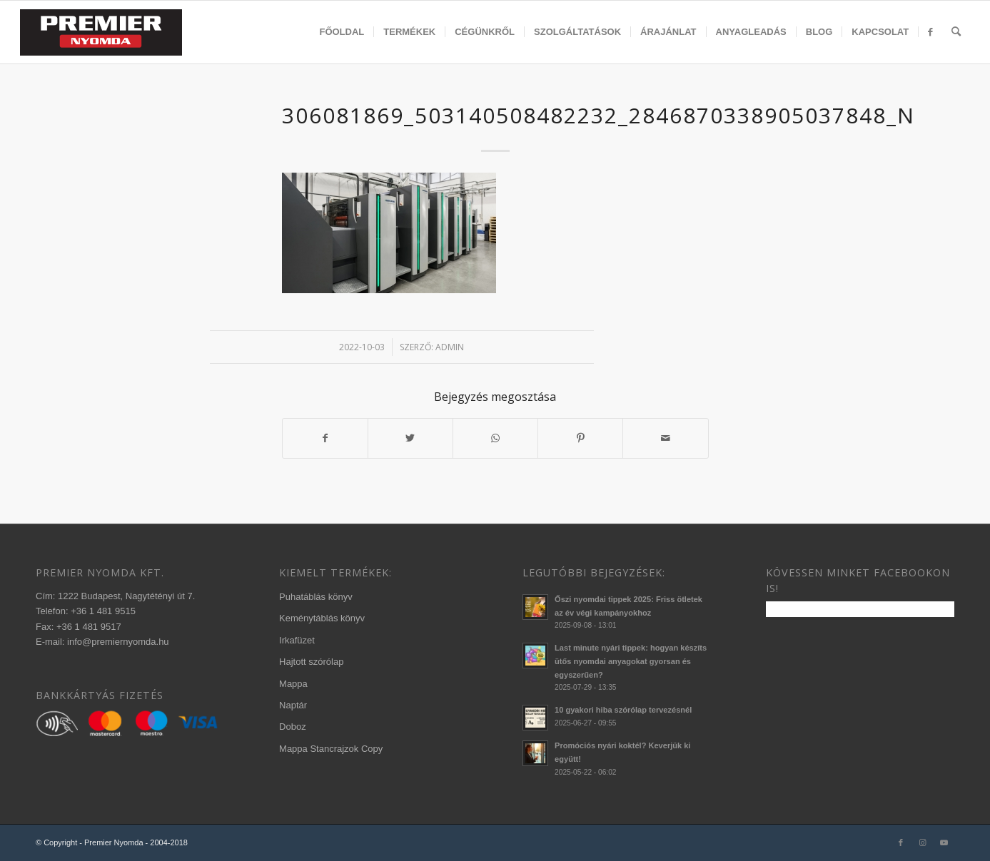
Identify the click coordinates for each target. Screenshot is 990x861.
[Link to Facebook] (900, 842)
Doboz (292, 726)
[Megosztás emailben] (665, 438)
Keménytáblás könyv (322, 618)
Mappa (293, 683)
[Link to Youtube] (943, 842)
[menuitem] (341, 32)
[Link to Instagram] (922, 842)
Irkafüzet (297, 640)
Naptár (293, 705)
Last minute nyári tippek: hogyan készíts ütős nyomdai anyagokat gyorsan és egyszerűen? (631, 661)
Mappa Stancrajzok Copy (331, 748)
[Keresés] (956, 32)
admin (449, 347)
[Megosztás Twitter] (410, 438)
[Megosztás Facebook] (325, 438)
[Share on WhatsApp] (495, 438)
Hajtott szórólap (311, 661)
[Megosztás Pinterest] (580, 438)
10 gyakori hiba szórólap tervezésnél (623, 709)
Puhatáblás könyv (316, 596)
